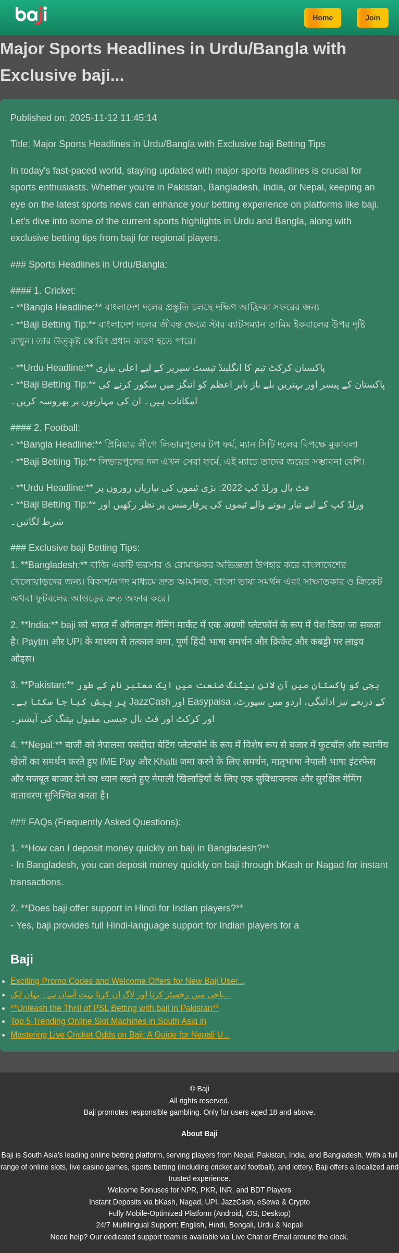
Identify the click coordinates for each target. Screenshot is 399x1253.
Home (323, 18)
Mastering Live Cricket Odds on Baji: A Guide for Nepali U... (120, 1034)
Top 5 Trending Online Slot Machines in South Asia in (108, 1021)
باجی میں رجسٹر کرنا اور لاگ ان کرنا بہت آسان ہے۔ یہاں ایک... (120, 994)
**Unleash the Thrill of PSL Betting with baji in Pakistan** (114, 1008)
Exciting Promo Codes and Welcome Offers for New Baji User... (127, 981)
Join (372, 18)
